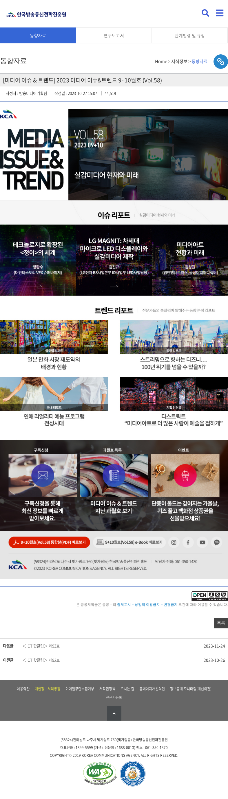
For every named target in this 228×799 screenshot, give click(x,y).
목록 (221, 623)
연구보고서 (114, 35)
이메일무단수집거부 (79, 688)
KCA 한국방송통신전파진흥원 (36, 12)
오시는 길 (127, 688)
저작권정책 (107, 688)
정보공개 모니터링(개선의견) (190, 688)
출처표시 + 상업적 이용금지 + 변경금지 (147, 604)
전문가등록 (114, 697)
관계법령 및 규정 (190, 35)
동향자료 (38, 35)
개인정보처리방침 (47, 688)
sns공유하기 (221, 61)
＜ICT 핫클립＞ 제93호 (41, 646)
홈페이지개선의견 (152, 688)
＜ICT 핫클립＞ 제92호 (41, 660)
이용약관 (23, 688)
